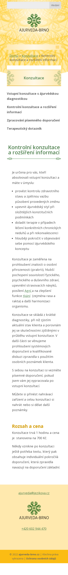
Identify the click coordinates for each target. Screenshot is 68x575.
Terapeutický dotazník (24, 128)
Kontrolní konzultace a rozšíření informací (31, 109)
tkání (26, 296)
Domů (13, 56)
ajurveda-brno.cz (29, 554)
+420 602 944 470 (33, 529)
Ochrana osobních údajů (41, 558)
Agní (28, 291)
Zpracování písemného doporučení (33, 120)
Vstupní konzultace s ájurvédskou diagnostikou (33, 96)
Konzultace (30, 56)
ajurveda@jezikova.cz (33, 493)
